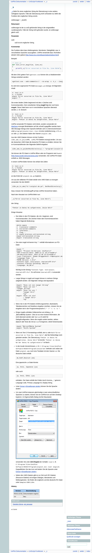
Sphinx (86, 551)
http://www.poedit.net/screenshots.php (25, 155)
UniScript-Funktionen (36, 1)
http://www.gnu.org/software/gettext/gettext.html (42, 55)
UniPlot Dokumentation (18, 1)
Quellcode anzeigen (73, 533)
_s (46, 1)
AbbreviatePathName (74, 526)
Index (88, 1)
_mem (69, 518)
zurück (75, 1)
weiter (82, 1)
